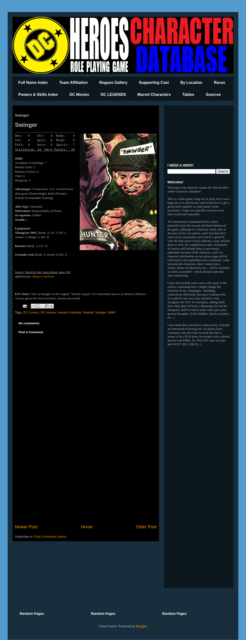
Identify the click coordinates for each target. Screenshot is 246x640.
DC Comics (31, 312)
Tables (188, 94)
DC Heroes (48, 312)
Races (219, 82)
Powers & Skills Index (38, 94)
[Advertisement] (86, 484)
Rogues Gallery (113, 82)
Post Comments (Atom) (50, 536)
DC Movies (79, 94)
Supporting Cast (154, 82)
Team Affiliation (73, 82)
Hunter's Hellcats (43, 276)
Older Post (146, 526)
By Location (191, 82)
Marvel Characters (154, 94)
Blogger (141, 626)
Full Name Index (33, 82)
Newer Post (26, 526)
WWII (112, 312)
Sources (213, 94)
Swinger (100, 312)
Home (87, 526)
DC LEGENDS (113, 94)
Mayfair (88, 312)
